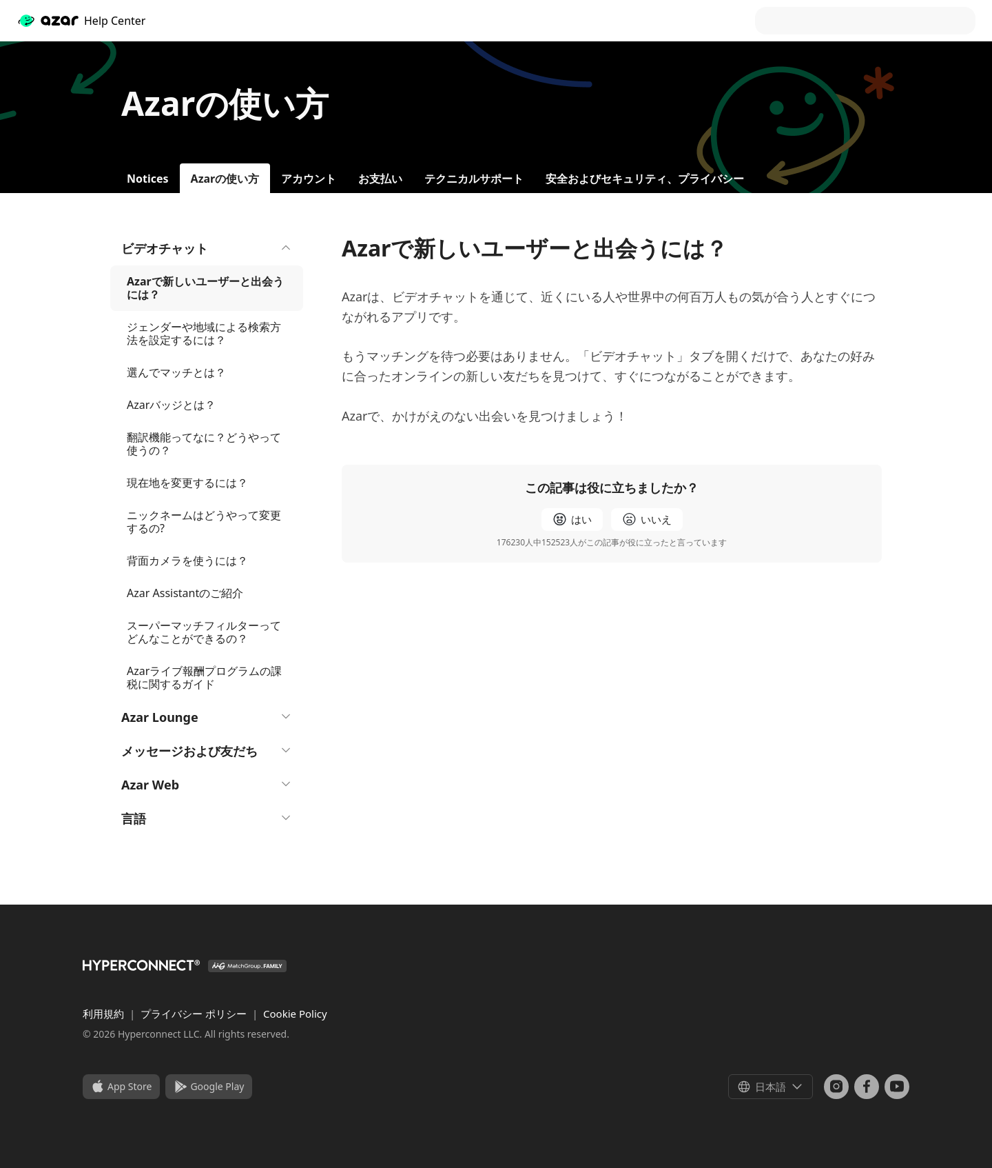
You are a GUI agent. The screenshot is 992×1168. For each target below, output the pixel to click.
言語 (206, 818)
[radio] (572, 519)
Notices (148, 178)
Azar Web (206, 784)
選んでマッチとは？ (176, 372)
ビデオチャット (206, 248)
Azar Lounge (206, 717)
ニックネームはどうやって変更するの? (204, 521)
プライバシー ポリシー (195, 1013)
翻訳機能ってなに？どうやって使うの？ (204, 444)
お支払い (380, 178)
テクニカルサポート (474, 178)
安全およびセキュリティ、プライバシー (645, 178)
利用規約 (105, 1013)
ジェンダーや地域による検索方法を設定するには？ (204, 333)
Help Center (81, 20)
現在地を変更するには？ (187, 482)
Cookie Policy (295, 1013)
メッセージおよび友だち (206, 751)
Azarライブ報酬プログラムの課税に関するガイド (204, 677)
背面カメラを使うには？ (187, 560)
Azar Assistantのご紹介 (185, 593)
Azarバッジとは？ (171, 404)
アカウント (308, 178)
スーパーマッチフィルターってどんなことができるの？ (204, 632)
